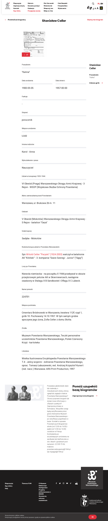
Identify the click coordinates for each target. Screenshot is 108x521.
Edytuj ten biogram (95, 20)
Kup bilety (17, 11)
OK (93, 517)
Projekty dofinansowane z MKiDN (45, 492)
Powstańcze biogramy (17, 20)
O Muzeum (42, 483)
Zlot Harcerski (49, 3)
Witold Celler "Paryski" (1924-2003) (44, 254)
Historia (30, 3)
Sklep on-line (48, 11)
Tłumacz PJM (26, 483)
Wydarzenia (62, 8)
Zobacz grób (94, 83)
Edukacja (31, 8)
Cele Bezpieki (62, 3)
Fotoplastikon (62, 6)
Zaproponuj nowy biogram (83, 396)
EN (102, 3)
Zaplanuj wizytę (19, 6)
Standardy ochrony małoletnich (43, 498)
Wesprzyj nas (48, 8)
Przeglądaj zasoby (34, 11)
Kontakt (16, 8)
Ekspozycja (17, 3)
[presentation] (1, 235)
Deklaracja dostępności (43, 487)
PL (99, 3)
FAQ (6, 488)
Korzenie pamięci (34, 6)
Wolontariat (48, 6)
